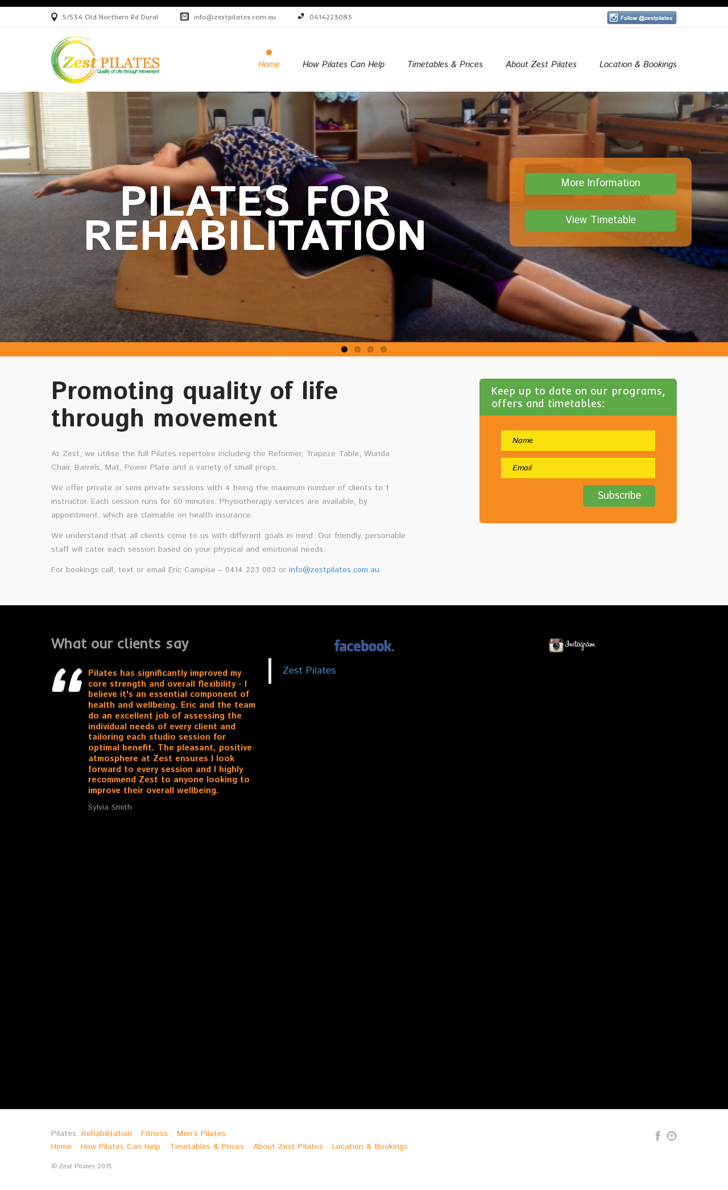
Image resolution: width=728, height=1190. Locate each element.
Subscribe (619, 496)
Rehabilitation (106, 1133)
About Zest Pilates (541, 65)
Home (269, 65)
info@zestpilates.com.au (235, 17)
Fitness (154, 1133)
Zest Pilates (309, 670)
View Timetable (600, 221)
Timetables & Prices (445, 65)
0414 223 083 (250, 570)
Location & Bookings (638, 65)
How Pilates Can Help (343, 65)
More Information (600, 184)
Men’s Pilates (201, 1133)
